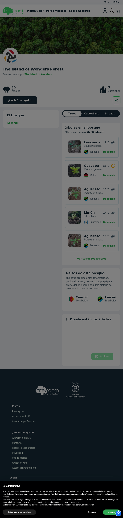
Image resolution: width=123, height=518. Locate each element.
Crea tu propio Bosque (23, 421)
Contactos (17, 443)
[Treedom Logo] (14, 11)
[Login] (105, 11)
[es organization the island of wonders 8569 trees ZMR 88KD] (74, 147)
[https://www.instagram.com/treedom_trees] (16, 483)
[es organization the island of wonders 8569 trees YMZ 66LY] (74, 241)
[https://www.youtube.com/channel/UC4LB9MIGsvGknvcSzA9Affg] (20, 483)
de (21, 494)
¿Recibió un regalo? (20, 100)
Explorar (102, 356)
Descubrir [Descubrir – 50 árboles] (109, 151)
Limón (89, 212)
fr (26, 494)
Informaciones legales (43, 507)
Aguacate (92, 189)
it (11, 494)
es (31, 494)
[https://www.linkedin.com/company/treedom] (25, 483)
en (15, 494)
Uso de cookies (19, 458)
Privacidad (17, 453)
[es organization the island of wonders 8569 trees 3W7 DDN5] (74, 217)
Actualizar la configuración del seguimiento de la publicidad (29, 514)
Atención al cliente (21, 438)
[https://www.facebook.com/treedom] (11, 483)
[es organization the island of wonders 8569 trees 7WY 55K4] (74, 194)
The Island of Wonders (38, 74)
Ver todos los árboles (91, 258)
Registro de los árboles (23, 448)
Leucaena (92, 142)
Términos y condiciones (65, 507)
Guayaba (91, 166)
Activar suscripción (21, 416)
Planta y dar (18, 411)
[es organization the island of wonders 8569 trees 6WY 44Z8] (74, 171)
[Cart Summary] (117, 11)
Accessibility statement (24, 467)
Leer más (13, 122)
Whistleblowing (19, 462)
